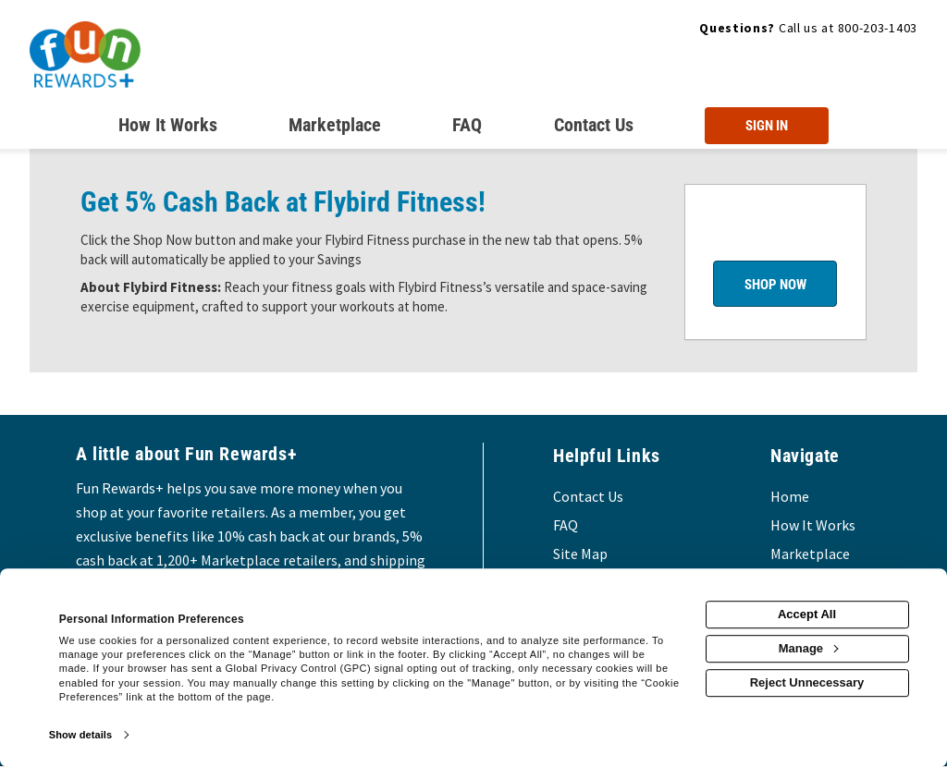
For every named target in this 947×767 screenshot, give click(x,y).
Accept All (807, 614)
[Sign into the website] (767, 125)
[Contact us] (593, 128)
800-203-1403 (877, 27)
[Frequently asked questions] (467, 128)
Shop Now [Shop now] (775, 284)
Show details (80, 734)
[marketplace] (335, 128)
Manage (808, 648)
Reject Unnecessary (807, 682)
